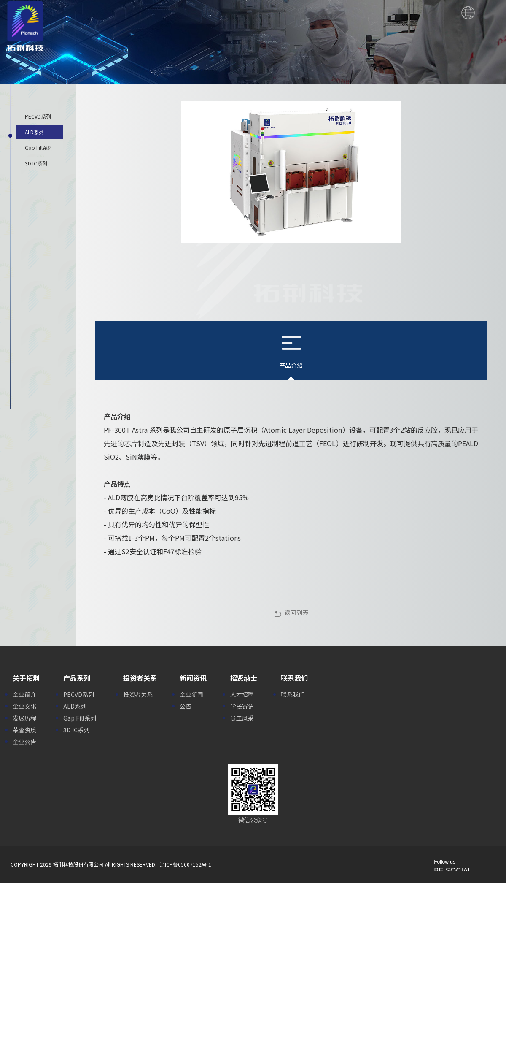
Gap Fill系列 (79, 718)
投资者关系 (138, 694)
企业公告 (24, 741)
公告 (185, 706)
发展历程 (24, 718)
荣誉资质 (24, 730)
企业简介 (24, 694)
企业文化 (24, 706)
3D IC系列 (76, 730)
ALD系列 (74, 706)
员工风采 (242, 718)
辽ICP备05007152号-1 (185, 864)
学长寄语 (242, 706)
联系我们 (292, 694)
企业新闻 (191, 694)
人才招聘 (242, 694)
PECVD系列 (78, 694)
